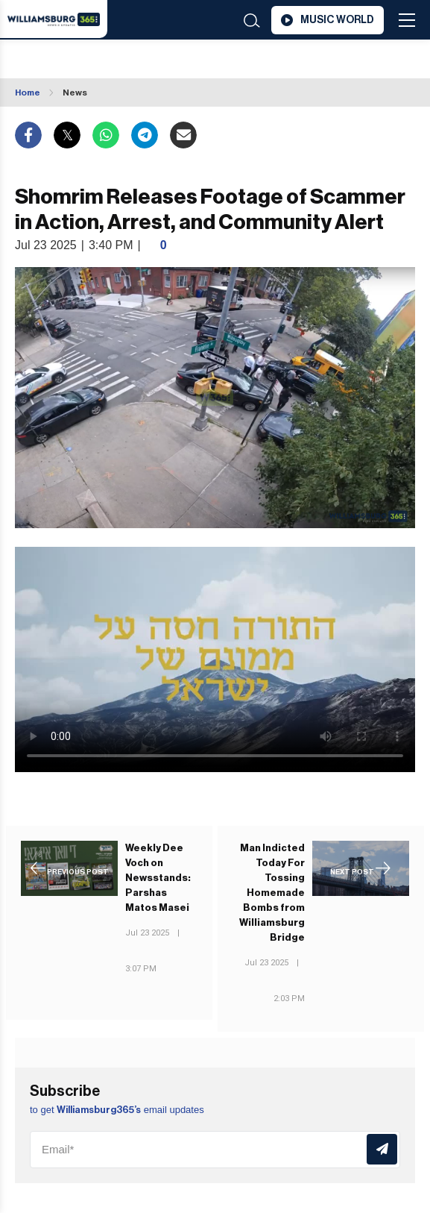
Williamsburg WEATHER (105, 60)
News (75, 92)
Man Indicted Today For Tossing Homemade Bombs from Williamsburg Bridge (272, 892)
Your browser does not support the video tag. (215, 659)
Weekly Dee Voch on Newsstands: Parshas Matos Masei (158, 877)
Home (27, 92)
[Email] (215, 1149)
